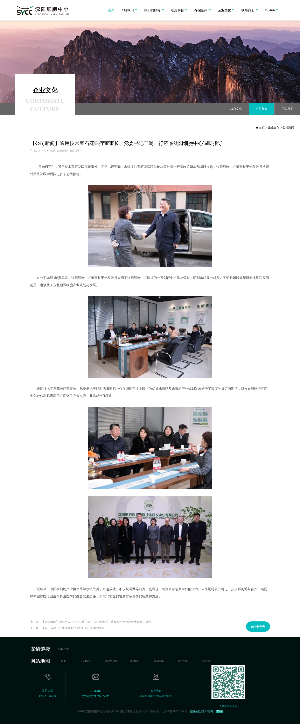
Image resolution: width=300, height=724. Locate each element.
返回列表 (258, 627)
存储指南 (201, 10)
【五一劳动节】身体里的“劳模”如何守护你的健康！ (74, 628)
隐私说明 (207, 711)
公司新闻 (261, 108)
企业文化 (224, 10)
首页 (111, 10)
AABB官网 (63, 649)
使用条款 (195, 711)
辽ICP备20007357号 (174, 711)
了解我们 (127, 10)
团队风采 (287, 108)
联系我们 (247, 10)
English (270, 10)
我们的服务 (152, 10)
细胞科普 (177, 10)
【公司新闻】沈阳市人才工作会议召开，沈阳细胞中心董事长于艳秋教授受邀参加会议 (96, 621)
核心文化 (236, 108)
